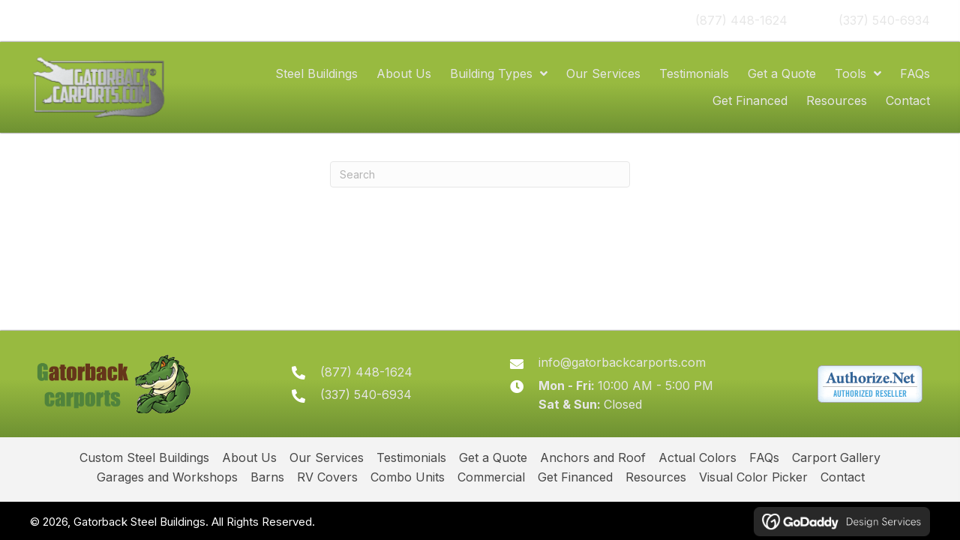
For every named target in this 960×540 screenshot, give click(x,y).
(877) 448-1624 (741, 20)
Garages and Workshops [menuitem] (167, 477)
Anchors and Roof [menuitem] (593, 457)
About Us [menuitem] (249, 457)
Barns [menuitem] (267, 477)
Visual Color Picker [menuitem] (753, 477)
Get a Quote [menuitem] (493, 457)
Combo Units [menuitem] (407, 477)
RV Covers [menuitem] (327, 477)
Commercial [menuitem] (491, 477)
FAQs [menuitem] (764, 457)
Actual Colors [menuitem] (697, 457)
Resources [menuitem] (656, 477)
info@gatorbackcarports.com (622, 362)
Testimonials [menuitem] (411, 457)
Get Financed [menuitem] (575, 477)
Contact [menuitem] (842, 477)
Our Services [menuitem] (327, 457)
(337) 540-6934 (884, 20)
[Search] (480, 174)
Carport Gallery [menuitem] (836, 457)
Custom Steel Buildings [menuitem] (144, 457)
